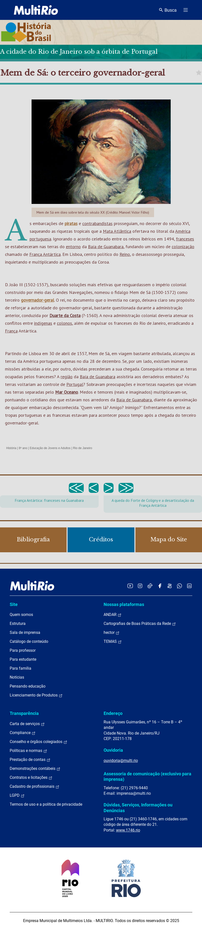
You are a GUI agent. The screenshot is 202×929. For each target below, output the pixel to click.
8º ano (23, 448)
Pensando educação (27, 686)
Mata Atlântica (117, 231)
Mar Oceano (66, 392)
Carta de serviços (27, 723)
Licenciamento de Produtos (36, 695)
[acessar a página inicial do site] (35, 10)
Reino (125, 254)
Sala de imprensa (25, 632)
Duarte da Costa (65, 315)
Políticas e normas (28, 750)
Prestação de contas (30, 759)
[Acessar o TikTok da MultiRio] (150, 586)
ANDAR (112, 614)
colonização (183, 246)
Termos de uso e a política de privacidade (46, 804)
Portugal (74, 384)
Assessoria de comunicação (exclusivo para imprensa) (147, 776)
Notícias (17, 677)
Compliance (23, 732)
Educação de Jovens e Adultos (50, 448)
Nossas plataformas (124, 604)
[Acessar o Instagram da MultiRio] (140, 586)
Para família (20, 668)
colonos (64, 323)
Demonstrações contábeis (35, 768)
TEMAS (113, 641)
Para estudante (23, 659)
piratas (71, 223)
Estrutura (18, 623)
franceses (185, 239)
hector (112, 632)
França (11, 331)
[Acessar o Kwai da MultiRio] (169, 586)
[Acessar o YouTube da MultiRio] (130, 586)
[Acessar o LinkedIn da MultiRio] (189, 586)
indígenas (43, 323)
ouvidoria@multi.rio (121, 760)
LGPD (17, 795)
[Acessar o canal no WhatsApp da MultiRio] (179, 586)
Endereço (113, 713)
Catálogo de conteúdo (29, 641)
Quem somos (21, 614)
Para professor (23, 650)
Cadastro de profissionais (34, 786)
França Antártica (45, 254)
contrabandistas (97, 223)
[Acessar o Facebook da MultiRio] (160, 586)
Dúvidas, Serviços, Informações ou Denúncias (138, 807)
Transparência (24, 713)
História (11, 448)
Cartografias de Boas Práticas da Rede (140, 623)
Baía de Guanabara (105, 246)
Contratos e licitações (31, 777)
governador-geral (37, 300)
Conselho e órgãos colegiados (38, 741)
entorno (73, 246)
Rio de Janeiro (82, 448)
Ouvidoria (113, 750)
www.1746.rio (128, 830)
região (67, 376)
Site (14, 604)
